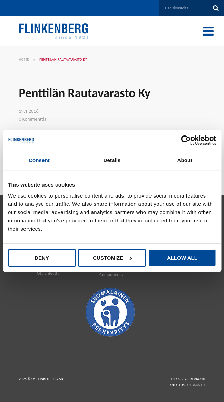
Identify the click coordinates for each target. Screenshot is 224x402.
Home (24, 59)
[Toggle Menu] (208, 31)
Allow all (182, 258)
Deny (42, 258)
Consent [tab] (39, 160)
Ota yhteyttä (48, 273)
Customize (112, 258)
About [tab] (185, 160)
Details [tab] (112, 160)
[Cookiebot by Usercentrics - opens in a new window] (186, 140)
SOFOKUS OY (195, 385)
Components (111, 274)
